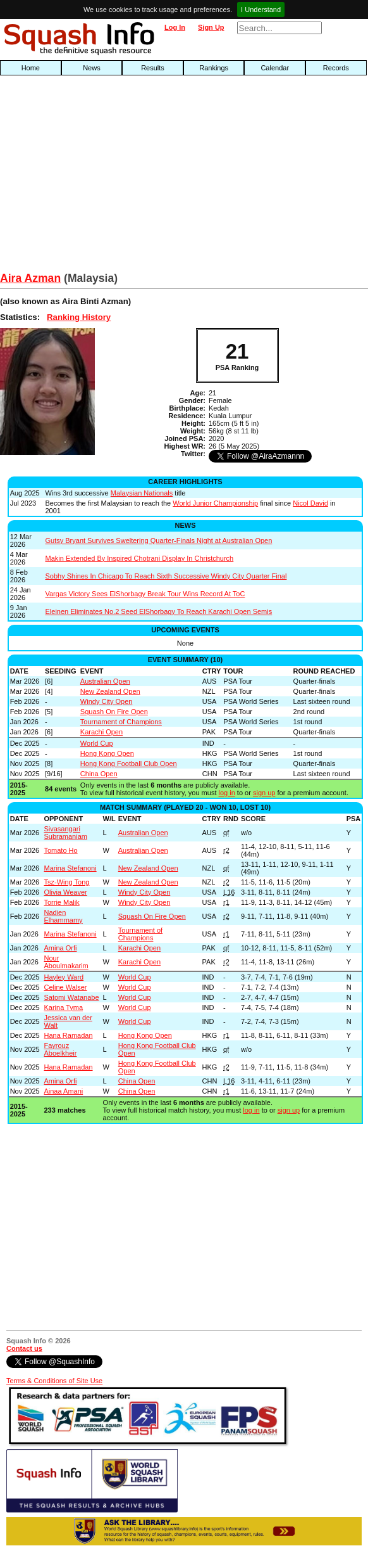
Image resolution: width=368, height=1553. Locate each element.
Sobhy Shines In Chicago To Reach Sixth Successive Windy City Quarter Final (165, 576)
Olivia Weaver (65, 892)
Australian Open (105, 681)
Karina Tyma (63, 1007)
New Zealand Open (110, 691)
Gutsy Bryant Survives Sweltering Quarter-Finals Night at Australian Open (158, 540)
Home (30, 68)
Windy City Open (106, 701)
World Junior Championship (215, 503)
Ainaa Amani (63, 1091)
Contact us (24, 1348)
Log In (174, 27)
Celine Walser (65, 987)
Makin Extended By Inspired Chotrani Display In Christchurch (139, 558)
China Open (99, 773)
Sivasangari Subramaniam (65, 832)
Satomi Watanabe (71, 997)
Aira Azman (30, 278)
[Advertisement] (117, 176)
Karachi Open (101, 732)
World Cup (96, 743)
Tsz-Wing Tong (66, 882)
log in (227, 792)
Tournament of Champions (121, 721)
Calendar (275, 68)
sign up (264, 792)
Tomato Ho (60, 850)
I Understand (261, 9)
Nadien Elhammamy (63, 916)
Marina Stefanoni (70, 868)
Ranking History (79, 317)
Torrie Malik (61, 902)
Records (336, 68)
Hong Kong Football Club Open (128, 763)
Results (152, 68)
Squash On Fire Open (114, 711)
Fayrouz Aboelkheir (60, 1049)
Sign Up (211, 27)
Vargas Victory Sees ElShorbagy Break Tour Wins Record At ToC (145, 594)
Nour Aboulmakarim (66, 961)
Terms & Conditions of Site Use (54, 1380)
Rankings (213, 68)
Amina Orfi (60, 948)
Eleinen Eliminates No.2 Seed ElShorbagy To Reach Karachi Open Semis (158, 611)
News (92, 68)
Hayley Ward (63, 977)
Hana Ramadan (68, 1035)
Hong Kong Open (107, 753)
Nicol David (310, 503)
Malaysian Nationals (142, 493)
